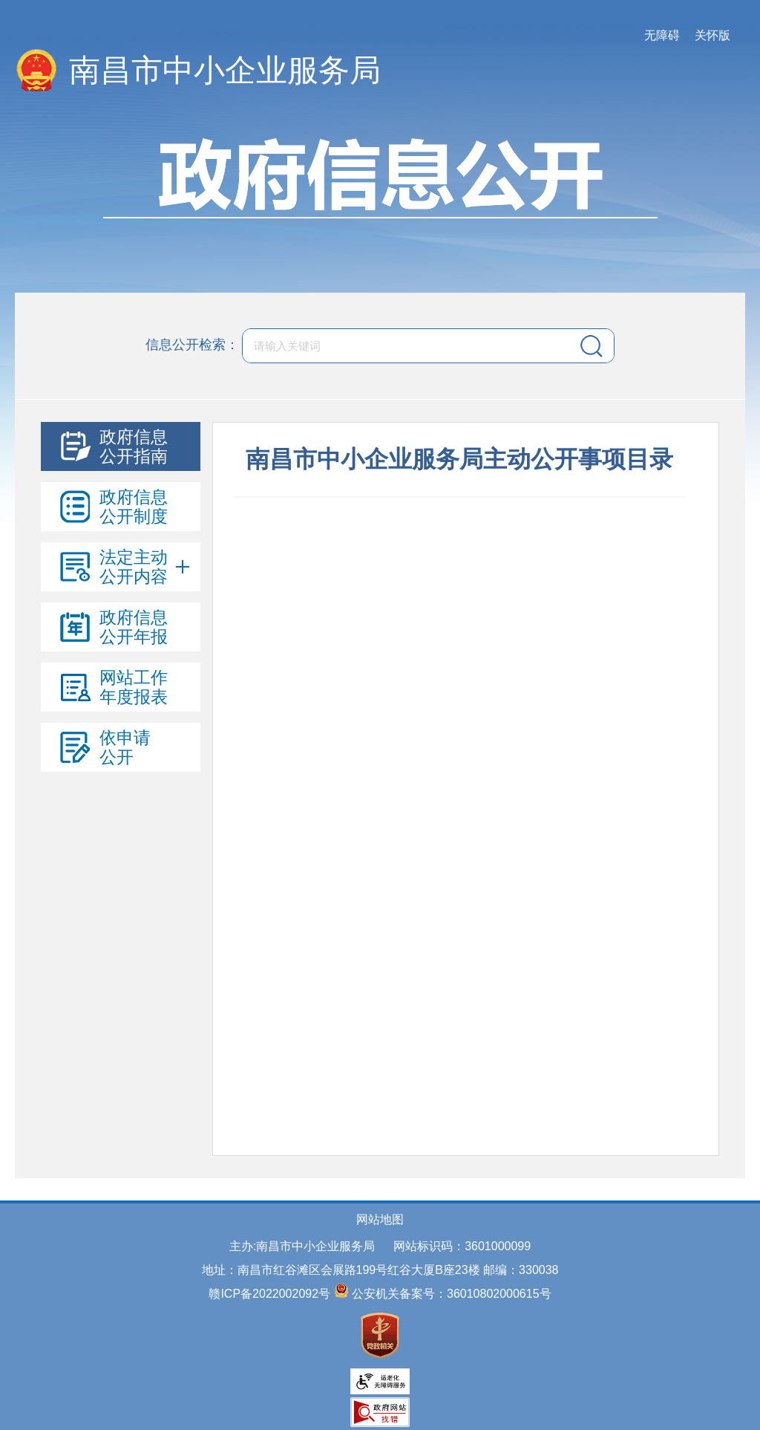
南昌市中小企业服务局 (225, 70)
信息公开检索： (192, 344)
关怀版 (712, 35)
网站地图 (380, 1219)
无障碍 (662, 35)
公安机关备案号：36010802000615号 (451, 1293)
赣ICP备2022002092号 (269, 1293)
